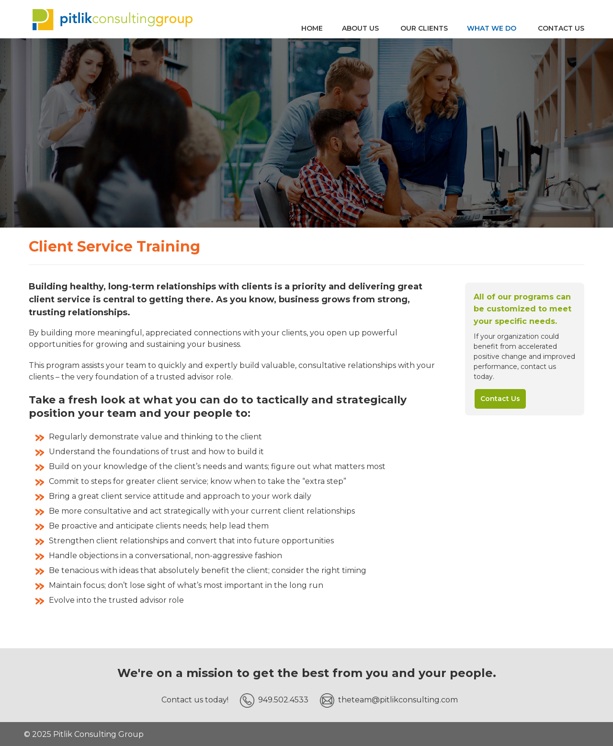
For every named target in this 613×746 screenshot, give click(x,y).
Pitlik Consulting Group (112, 19)
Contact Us (500, 398)
